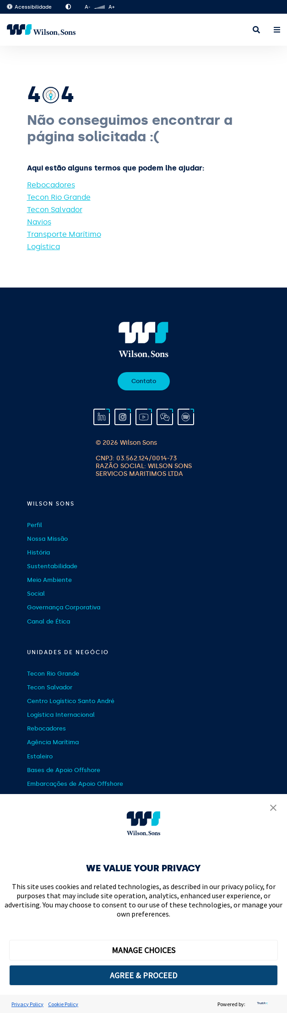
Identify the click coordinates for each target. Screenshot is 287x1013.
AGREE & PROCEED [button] (143, 975)
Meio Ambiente (49, 579)
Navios (39, 222)
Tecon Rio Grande (59, 197)
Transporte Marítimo (64, 234)
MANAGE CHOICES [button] (143, 950)
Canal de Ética (48, 621)
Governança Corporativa (63, 607)
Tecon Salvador (54, 209)
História (38, 552)
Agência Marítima (53, 742)
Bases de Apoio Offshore (63, 770)
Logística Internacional (61, 714)
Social (36, 593)
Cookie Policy (63, 1004)
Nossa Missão (47, 538)
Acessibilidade (29, 7)
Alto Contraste (68, 7)
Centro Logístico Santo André (70, 701)
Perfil (34, 525)
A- (87, 7)
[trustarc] (261, 1004)
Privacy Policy (27, 1004)
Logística (43, 246)
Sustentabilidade (52, 566)
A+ (111, 7)
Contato (143, 381)
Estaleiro (40, 756)
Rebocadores (51, 185)
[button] (273, 808)
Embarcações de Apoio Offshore (75, 783)
